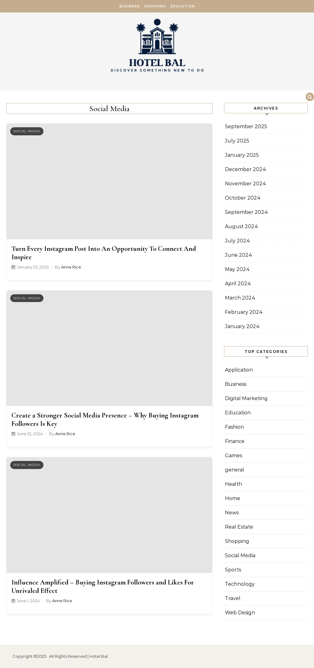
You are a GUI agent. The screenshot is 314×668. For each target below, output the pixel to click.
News (232, 513)
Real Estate (239, 527)
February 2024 (244, 312)
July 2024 (237, 241)
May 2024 (237, 269)
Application (239, 370)
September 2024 (246, 212)
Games (233, 455)
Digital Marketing (246, 398)
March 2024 (240, 298)
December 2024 (245, 169)
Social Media (26, 131)
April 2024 (238, 284)
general (234, 470)
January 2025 (242, 155)
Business (129, 6)
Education (182, 6)
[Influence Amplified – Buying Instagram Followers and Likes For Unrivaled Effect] (109, 515)
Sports (233, 570)
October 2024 (243, 198)
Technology (240, 584)
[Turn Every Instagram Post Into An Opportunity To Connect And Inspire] (109, 181)
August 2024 (241, 226)
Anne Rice (71, 267)
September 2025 (246, 126)
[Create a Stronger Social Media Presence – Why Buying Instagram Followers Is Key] (109, 348)
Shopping (155, 6)
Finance (234, 441)
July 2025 (237, 141)
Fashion (234, 427)
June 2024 (238, 255)
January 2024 (242, 326)
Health (233, 484)
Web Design (240, 613)
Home (232, 498)
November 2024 (245, 184)
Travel (232, 598)
